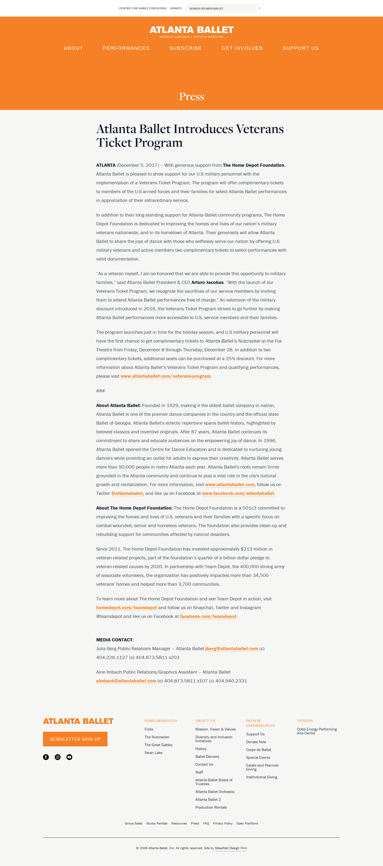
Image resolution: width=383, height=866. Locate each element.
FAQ (206, 823)
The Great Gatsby (159, 744)
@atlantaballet (127, 493)
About (73, 48)
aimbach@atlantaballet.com (126, 681)
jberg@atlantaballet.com (231, 648)
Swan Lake (153, 752)
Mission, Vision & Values (215, 729)
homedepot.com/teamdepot (126, 607)
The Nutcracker (157, 736)
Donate (176, 8)
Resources (179, 823)
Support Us (301, 48)
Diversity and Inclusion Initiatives (214, 738)
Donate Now (256, 741)
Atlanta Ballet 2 (208, 799)
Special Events (258, 757)
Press (195, 823)
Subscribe (185, 48)
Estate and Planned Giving (262, 767)
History (201, 748)
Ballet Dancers (207, 756)
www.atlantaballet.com (230, 484)
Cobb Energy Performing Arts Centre (317, 731)
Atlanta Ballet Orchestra (214, 791)
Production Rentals (211, 807)
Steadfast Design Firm (231, 848)
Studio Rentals (157, 823)
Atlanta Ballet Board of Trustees (214, 781)
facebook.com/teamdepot (208, 616)
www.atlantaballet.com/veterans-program (166, 376)
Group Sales (133, 823)
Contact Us (204, 764)
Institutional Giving (261, 776)
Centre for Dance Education (142, 8)
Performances (126, 48)
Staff (199, 772)
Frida (149, 729)
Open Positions (247, 823)
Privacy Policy (223, 823)
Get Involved (242, 48)
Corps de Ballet (258, 749)
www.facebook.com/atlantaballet (238, 493)
